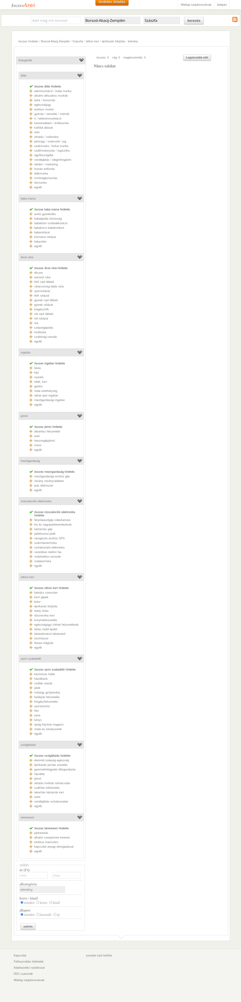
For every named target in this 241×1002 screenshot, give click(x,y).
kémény (133, 41)
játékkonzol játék (45, 533)
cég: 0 (116, 57)
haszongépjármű (44, 440)
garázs (38, 386)
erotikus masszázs (46, 842)
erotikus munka (44, 109)
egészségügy (42, 104)
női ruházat (41, 318)
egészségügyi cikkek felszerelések (56, 624)
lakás (37, 368)
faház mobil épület (45, 629)
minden (29, 903)
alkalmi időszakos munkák (51, 95)
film (36, 710)
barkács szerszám (46, 592)
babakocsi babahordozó (49, 227)
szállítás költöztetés (47, 787)
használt (45, 915)
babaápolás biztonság (48, 218)
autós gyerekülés (45, 214)
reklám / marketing (46, 164)
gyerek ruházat (43, 304)
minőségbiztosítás (45, 178)
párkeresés (41, 833)
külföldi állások (43, 127)
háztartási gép (43, 529)
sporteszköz (42, 706)
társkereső (27, 817)
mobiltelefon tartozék (47, 556)
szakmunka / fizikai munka (51, 146)
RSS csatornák (23, 973)
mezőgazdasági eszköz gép (52, 476)
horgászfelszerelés (46, 701)
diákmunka (41, 173)
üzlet (37, 797)
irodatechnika (42, 561)
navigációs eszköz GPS (49, 538)
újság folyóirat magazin (48, 724)
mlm (37, 132)
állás (24, 75)
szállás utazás (43, 683)
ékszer (38, 272)
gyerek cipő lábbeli (46, 300)
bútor (37, 601)
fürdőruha (40, 332)
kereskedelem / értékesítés (51, 123)
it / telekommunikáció (47, 118)
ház (36, 372)
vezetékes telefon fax (48, 552)
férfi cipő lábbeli (44, 281)
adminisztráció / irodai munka (52, 91)
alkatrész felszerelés (47, 431)
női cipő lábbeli (43, 314)
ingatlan (26, 352)
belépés (222, 4)
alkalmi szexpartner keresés (52, 837)
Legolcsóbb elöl (197, 57)
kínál (56, 903)
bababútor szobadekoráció (50, 223)
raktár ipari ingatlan (46, 395)
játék (37, 688)
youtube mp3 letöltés (99, 955)
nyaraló (38, 377)
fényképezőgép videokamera (52, 520)
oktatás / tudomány (46, 136)
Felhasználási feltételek (29, 961)
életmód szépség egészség (51, 760)
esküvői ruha (42, 277)
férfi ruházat (41, 295)
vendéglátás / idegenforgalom (52, 159)
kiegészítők (41, 309)
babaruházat (42, 232)
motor (37, 445)
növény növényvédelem (49, 481)
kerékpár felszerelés (47, 697)
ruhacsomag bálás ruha (49, 286)
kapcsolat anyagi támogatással (53, 846)
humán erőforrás (44, 169)
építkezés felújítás (113, 41)
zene (37, 715)
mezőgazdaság (30, 461)
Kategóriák (25, 60)
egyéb (38, 187)
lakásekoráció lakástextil (49, 633)
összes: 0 (102, 57)
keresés (193, 20)
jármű (24, 416)
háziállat (39, 774)
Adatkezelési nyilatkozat (29, 967)
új (58, 915)
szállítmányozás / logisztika (52, 150)
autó (37, 436)
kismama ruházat (45, 237)
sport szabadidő (31, 658)
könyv (38, 720)
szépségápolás (43, 327)
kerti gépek (41, 597)
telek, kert (40, 381)
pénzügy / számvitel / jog (50, 141)
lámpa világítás (43, 643)
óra (36, 323)
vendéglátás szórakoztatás (51, 801)
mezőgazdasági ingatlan (49, 400)
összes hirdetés (28, 41)
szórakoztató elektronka (49, 547)
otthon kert (92, 41)
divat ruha (27, 257)
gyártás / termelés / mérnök (51, 114)
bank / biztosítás (44, 100)
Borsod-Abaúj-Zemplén (55, 41)
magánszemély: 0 (134, 57)
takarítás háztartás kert (49, 792)
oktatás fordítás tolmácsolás (52, 783)
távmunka (40, 182)
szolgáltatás (28, 744)
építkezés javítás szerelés (51, 764)
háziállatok (41, 678)
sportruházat (42, 291)
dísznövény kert (44, 615)
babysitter (40, 241)
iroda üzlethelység (45, 391)
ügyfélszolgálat (43, 155)
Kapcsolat (20, 955)
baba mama (28, 198)
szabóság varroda (45, 336)
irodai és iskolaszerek (48, 729)
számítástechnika (45, 543)
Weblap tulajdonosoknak (196, 4)
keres (43, 903)
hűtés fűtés (41, 611)
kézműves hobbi (44, 674)
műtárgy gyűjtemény (47, 692)
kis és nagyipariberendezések (53, 524)
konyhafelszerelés (45, 620)
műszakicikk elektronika (36, 501)
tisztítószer (41, 638)
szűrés (27, 926)
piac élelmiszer (43, 485)
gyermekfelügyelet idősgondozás (55, 769)
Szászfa (77, 41)
